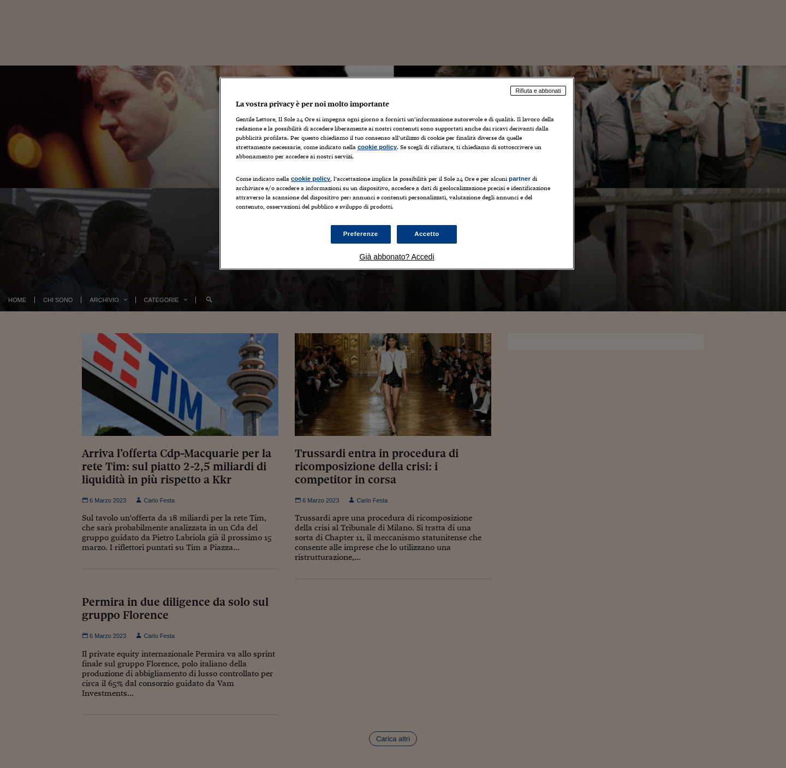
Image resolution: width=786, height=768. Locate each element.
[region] (396, 173)
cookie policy (377, 147)
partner (520, 178)
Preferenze (360, 234)
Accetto (426, 234)
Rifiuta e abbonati (538, 90)
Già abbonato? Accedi (397, 256)
